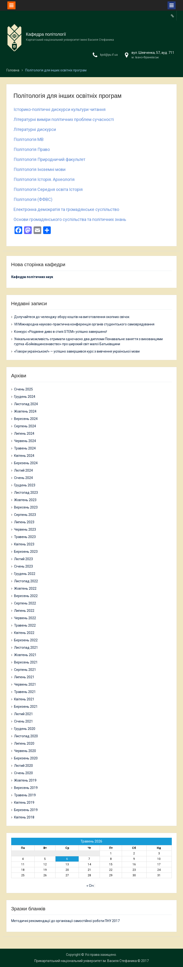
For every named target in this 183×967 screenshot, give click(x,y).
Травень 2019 (25, 795)
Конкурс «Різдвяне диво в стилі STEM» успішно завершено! (60, 332)
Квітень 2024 (24, 456)
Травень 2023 (25, 537)
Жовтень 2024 (25, 411)
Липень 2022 (24, 611)
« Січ (90, 885)
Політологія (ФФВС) (33, 199)
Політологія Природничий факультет (49, 159)
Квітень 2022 (24, 633)
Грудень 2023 (24, 485)
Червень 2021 (25, 684)
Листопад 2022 (26, 581)
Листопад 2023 (26, 492)
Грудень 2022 (24, 574)
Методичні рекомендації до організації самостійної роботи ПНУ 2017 (65, 921)
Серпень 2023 (25, 515)
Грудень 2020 (24, 729)
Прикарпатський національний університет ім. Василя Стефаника (85, 961)
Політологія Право (32, 149)
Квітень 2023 (24, 544)
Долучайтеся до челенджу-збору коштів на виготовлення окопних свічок (71, 317)
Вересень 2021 (26, 662)
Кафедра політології (46, 34)
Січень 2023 (23, 566)
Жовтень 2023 (25, 500)
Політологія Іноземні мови (40, 169)
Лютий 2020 (23, 766)
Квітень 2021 (24, 699)
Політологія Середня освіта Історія (48, 189)
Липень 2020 (24, 743)
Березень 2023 (26, 551)
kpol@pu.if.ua (109, 54)
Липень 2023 (24, 522)
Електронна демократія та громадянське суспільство (66, 209)
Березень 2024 (26, 463)
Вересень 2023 (26, 507)
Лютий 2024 (23, 470)
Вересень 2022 (26, 596)
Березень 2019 (26, 810)
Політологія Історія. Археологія (44, 179)
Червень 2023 (25, 529)
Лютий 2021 (23, 714)
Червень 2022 (25, 618)
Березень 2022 (26, 640)
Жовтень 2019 (25, 780)
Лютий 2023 (23, 559)
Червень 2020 (25, 751)
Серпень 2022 (25, 603)
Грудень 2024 (24, 397)
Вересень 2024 (26, 419)
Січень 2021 (23, 721)
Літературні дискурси (35, 129)
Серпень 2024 (25, 426)
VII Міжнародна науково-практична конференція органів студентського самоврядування (84, 324)
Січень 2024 (23, 478)
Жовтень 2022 (25, 588)
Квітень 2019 (24, 802)
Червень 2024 (25, 441)
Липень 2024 (24, 433)
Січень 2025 (23, 389)
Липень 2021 (24, 677)
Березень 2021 (26, 706)
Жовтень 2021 (25, 655)
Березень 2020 (26, 758)
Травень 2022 (25, 625)
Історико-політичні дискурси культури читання (60, 109)
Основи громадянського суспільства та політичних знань (70, 219)
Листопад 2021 (26, 647)
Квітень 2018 (24, 817)
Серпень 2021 (25, 670)
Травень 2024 (25, 448)
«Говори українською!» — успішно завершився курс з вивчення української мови (77, 351)
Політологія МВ (29, 139)
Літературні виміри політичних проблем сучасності (64, 119)
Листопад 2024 (26, 404)
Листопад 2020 (26, 736)
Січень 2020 (23, 773)
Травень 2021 (25, 692)
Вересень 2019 (26, 788)
